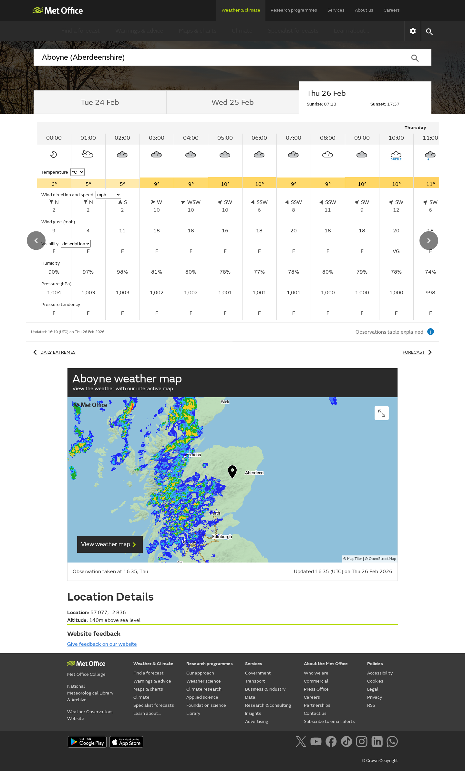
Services (336, 10)
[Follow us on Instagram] (363, 742)
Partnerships (317, 705)
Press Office (316, 689)
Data (250, 697)
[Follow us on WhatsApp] (392, 742)
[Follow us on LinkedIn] (378, 742)
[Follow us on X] (302, 742)
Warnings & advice (139, 31)
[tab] (100, 102)
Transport (255, 681)
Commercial (316, 681)
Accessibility (380, 673)
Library (193, 713)
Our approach (200, 673)
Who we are (316, 673)
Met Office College (86, 674)
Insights (253, 713)
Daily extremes (53, 352)
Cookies (375, 681)
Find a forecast (80, 31)
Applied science (202, 697)
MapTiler (354, 558)
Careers (392, 10)
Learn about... (351, 31)
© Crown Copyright (380, 760)
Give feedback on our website (102, 644)
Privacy (374, 697)
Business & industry (265, 689)
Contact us (315, 713)
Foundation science (206, 705)
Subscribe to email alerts (329, 721)
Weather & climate (241, 10)
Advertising (256, 721)
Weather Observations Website (90, 715)
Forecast (418, 352)
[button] (429, 31)
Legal (372, 689)
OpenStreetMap (382, 558)
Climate (242, 31)
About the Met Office (326, 663)
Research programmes (294, 10)
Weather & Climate (153, 663)
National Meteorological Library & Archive (90, 693)
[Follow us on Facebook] (332, 742)
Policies (375, 663)
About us (364, 10)
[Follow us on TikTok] (348, 742)
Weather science (203, 681)
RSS (371, 705)
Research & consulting (268, 705)
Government (258, 673)
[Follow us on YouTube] (317, 742)
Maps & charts (197, 31)
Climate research (204, 689)
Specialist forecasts (293, 31)
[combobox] (216, 57)
